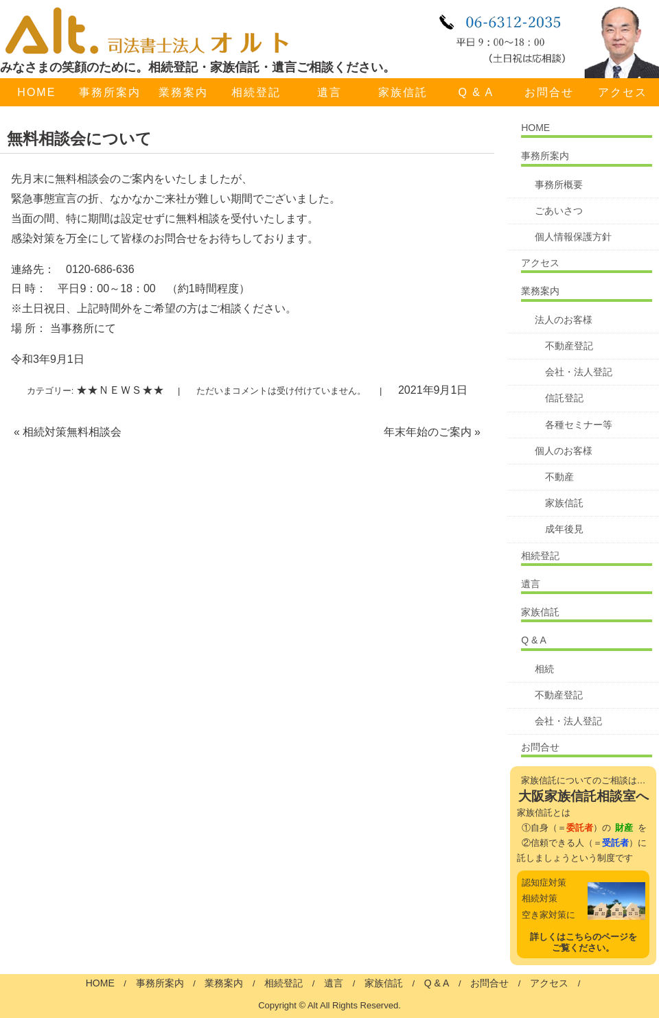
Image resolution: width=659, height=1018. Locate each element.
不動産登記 (569, 345)
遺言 (329, 92)
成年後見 (564, 528)
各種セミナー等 (578, 424)
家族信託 (403, 92)
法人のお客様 (563, 319)
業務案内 (183, 92)
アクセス (540, 262)
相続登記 (256, 92)
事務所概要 (559, 184)
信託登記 (564, 397)
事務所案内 (110, 92)
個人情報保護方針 (573, 236)
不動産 (559, 476)
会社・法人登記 (578, 371)
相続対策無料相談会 (68, 432)
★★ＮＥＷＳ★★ (120, 390)
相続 (544, 668)
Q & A (476, 92)
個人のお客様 (563, 450)
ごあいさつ (559, 210)
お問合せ (549, 92)
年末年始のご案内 (432, 432)
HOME (36, 92)
